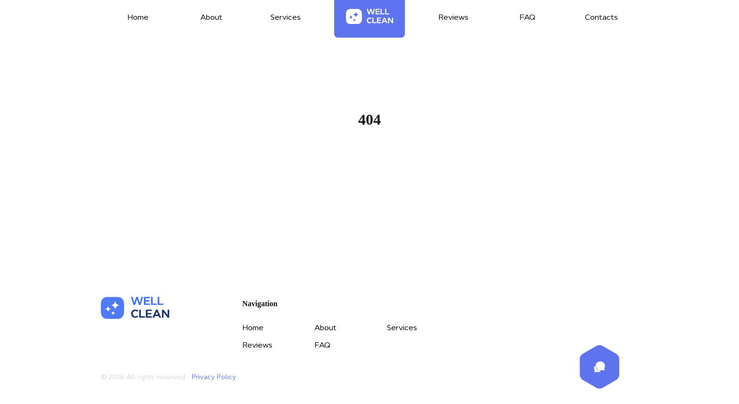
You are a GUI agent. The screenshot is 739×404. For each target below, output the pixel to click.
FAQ (322, 345)
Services (402, 327)
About (325, 327)
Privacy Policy (214, 376)
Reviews (257, 345)
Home (369, 164)
